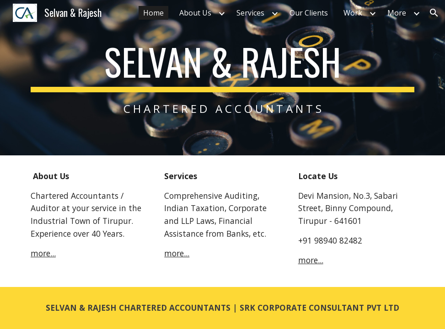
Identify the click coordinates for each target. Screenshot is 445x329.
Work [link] (352, 13)
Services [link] (250, 13)
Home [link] (153, 13)
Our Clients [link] (309, 13)
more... (43, 253)
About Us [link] (195, 13)
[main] (222, 77)
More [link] (396, 13)
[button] (434, 13)
